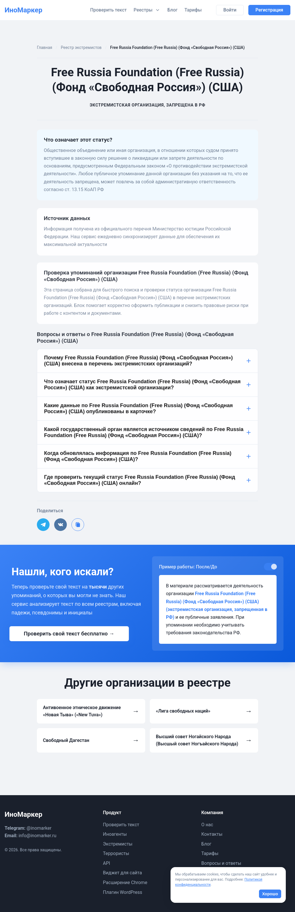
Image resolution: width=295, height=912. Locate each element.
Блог (172, 10)
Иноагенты (115, 834)
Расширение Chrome (125, 882)
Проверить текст (108, 10)
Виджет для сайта (122, 872)
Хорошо (270, 894)
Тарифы (193, 10)
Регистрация (269, 10)
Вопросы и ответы (221, 863)
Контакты (211, 834)
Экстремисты (117, 844)
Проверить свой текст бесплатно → (69, 634)
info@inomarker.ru (37, 835)
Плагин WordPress (122, 892)
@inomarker (39, 828)
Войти (229, 10)
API (106, 863)
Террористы (116, 853)
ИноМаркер (23, 10)
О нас (207, 824)
